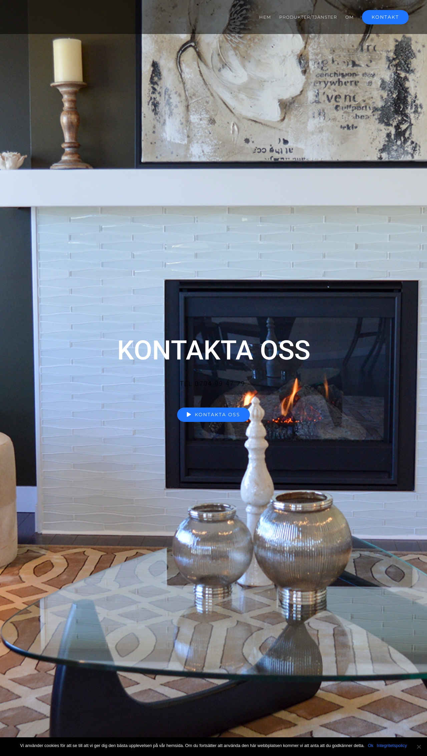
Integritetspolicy (392, 745)
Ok (371, 745)
